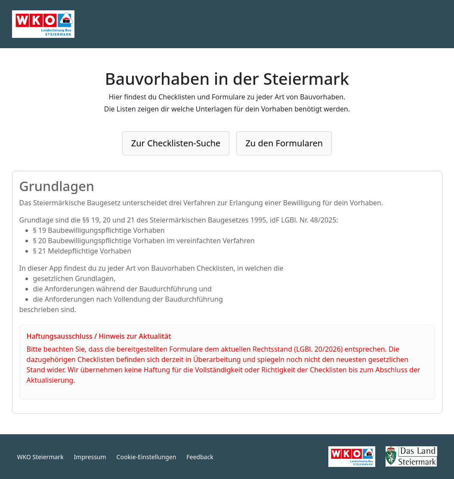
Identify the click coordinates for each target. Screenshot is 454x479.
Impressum (90, 457)
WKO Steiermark (40, 457)
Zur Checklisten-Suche (176, 143)
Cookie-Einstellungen (146, 457)
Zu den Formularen (284, 143)
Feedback (199, 457)
